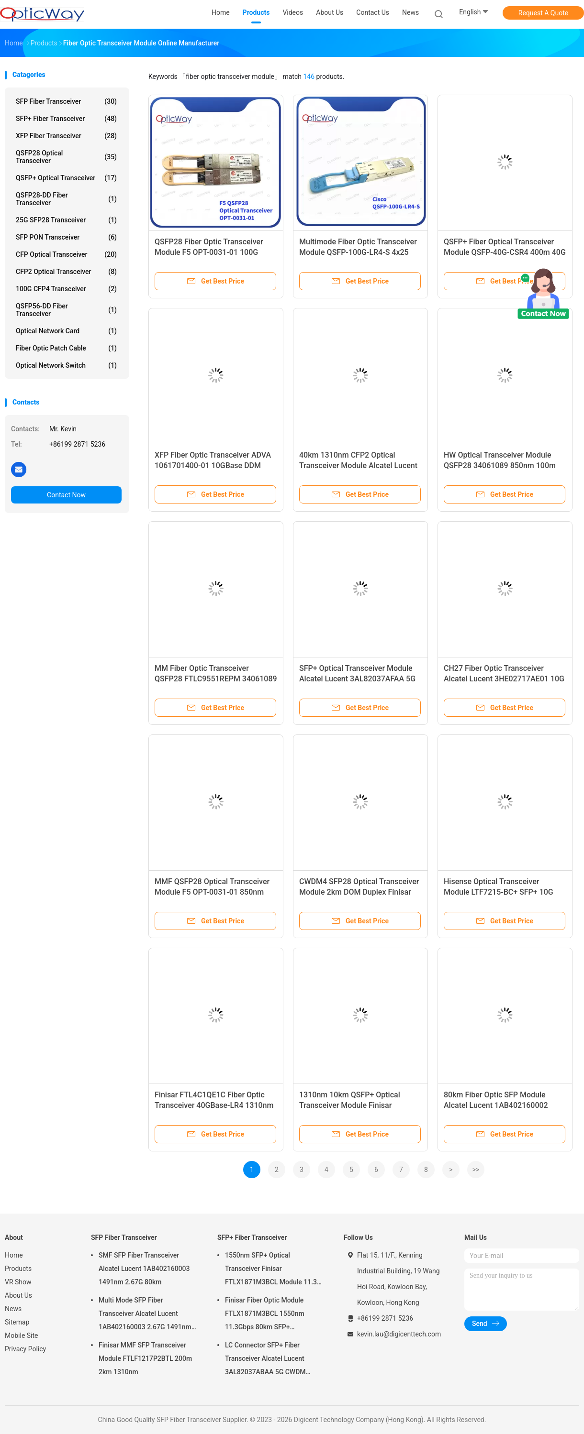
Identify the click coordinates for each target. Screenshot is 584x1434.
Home (14, 1255)
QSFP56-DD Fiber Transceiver (66, 309)
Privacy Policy (25, 1349)
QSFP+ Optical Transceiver (66, 178)
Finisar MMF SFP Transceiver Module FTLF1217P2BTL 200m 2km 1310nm (145, 1358)
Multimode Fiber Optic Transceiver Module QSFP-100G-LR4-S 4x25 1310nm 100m (358, 252)
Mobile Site (21, 1335)
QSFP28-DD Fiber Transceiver (66, 199)
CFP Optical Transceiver (66, 254)
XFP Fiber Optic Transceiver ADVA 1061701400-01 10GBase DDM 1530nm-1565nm (213, 465)
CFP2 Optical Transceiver (66, 271)
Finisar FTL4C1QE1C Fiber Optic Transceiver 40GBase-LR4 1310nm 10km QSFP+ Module (214, 1105)
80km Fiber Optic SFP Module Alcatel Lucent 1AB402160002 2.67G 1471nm (496, 1105)
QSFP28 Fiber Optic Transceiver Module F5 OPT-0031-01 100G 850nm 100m (209, 252)
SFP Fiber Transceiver (66, 101)
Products (18, 1268)
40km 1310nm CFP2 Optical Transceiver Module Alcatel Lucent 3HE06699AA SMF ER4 (358, 465)
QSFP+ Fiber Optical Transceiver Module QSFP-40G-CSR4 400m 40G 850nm (505, 252)
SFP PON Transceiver (66, 237)
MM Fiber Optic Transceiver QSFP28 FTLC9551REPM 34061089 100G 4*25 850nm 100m (216, 679)
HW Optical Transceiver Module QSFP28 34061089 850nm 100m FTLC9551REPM (500, 465)
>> (476, 1169)
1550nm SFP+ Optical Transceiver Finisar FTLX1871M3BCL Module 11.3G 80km (273, 1270)
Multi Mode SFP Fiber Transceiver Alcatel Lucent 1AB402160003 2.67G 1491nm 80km (145, 1315)
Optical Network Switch (66, 365)
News (13, 1309)
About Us (18, 1295)
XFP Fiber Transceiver (66, 136)
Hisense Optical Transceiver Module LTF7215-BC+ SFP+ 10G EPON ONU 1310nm (498, 892)
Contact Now (66, 495)
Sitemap (17, 1322)
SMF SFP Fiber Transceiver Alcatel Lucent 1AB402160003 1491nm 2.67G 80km (144, 1268)
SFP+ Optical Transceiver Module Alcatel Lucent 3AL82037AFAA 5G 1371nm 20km (357, 679)
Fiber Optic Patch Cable (66, 348)
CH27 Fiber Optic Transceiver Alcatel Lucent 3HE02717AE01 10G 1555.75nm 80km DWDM (504, 679)
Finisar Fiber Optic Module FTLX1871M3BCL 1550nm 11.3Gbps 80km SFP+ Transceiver (264, 1315)
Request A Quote (543, 13)
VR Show (18, 1282)
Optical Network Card (66, 331)
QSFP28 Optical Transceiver (66, 156)
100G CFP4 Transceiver (66, 289)
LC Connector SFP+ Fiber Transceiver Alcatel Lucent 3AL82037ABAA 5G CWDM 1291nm (265, 1360)
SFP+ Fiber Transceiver (66, 118)
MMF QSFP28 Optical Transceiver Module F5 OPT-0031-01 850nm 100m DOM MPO (212, 892)
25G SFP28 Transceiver (66, 220)
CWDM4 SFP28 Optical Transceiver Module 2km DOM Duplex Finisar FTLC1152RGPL (359, 892)
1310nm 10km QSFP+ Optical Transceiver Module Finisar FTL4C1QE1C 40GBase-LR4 (349, 1105)
